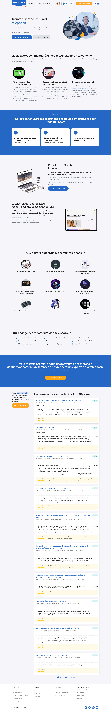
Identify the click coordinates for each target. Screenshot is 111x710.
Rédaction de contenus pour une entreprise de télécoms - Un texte (58, 401)
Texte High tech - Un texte (45, 428)
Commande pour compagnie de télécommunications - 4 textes (57, 628)
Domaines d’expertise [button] (43, 3)
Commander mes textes (55, 378)
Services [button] (32, 3)
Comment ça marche (18, 690)
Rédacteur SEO (37, 693)
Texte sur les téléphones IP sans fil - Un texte (51, 601)
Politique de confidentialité (19, 698)
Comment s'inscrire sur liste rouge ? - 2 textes (51, 655)
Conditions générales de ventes (20, 695)
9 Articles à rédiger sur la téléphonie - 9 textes (51, 488)
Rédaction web (37, 696)
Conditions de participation (83, 690)
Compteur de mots (60, 695)
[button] (96, 3)
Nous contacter (80, 692)
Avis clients (79, 698)
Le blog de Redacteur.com (62, 692)
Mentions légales (17, 701)
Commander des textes (21, 37)
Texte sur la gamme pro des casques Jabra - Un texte (54, 456)
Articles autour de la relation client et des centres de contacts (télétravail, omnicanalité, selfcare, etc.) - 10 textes (60, 576)
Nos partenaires (80, 695)
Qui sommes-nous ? (17, 692)
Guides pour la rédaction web (62, 690)
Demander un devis (41, 37)
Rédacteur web (37, 690)
